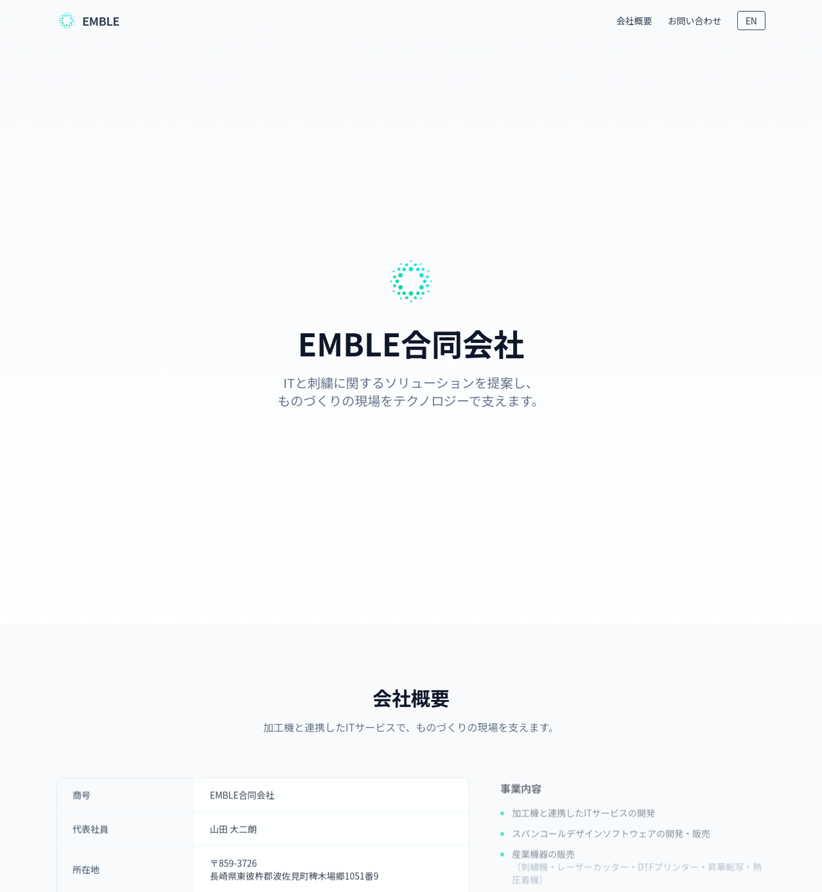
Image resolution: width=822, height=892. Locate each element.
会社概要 (634, 20)
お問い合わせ (695, 20)
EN (751, 20)
